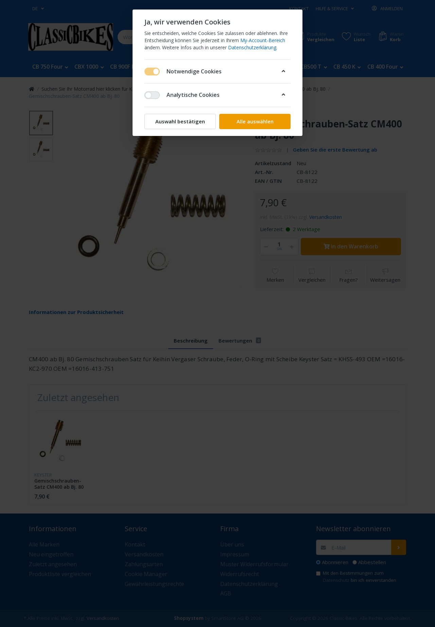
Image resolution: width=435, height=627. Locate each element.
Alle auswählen (255, 121)
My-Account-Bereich (262, 40)
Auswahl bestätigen (180, 121)
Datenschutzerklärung (252, 47)
